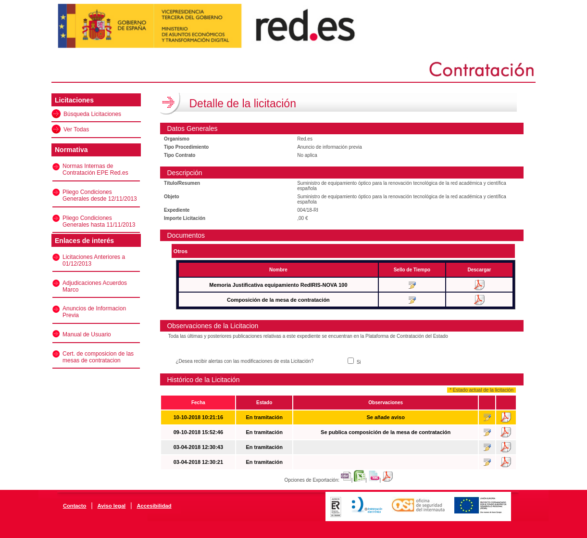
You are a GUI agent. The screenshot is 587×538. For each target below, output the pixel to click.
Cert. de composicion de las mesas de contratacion (98, 357)
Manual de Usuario (86, 334)
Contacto (74, 506)
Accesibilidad (154, 506)
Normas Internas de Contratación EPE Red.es (95, 169)
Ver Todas (76, 129)
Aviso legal (112, 506)
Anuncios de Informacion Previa (94, 312)
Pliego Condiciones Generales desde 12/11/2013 (99, 195)
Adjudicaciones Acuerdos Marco (94, 286)
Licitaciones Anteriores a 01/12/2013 (93, 260)
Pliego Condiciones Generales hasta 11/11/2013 (98, 221)
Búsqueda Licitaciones (92, 114)
